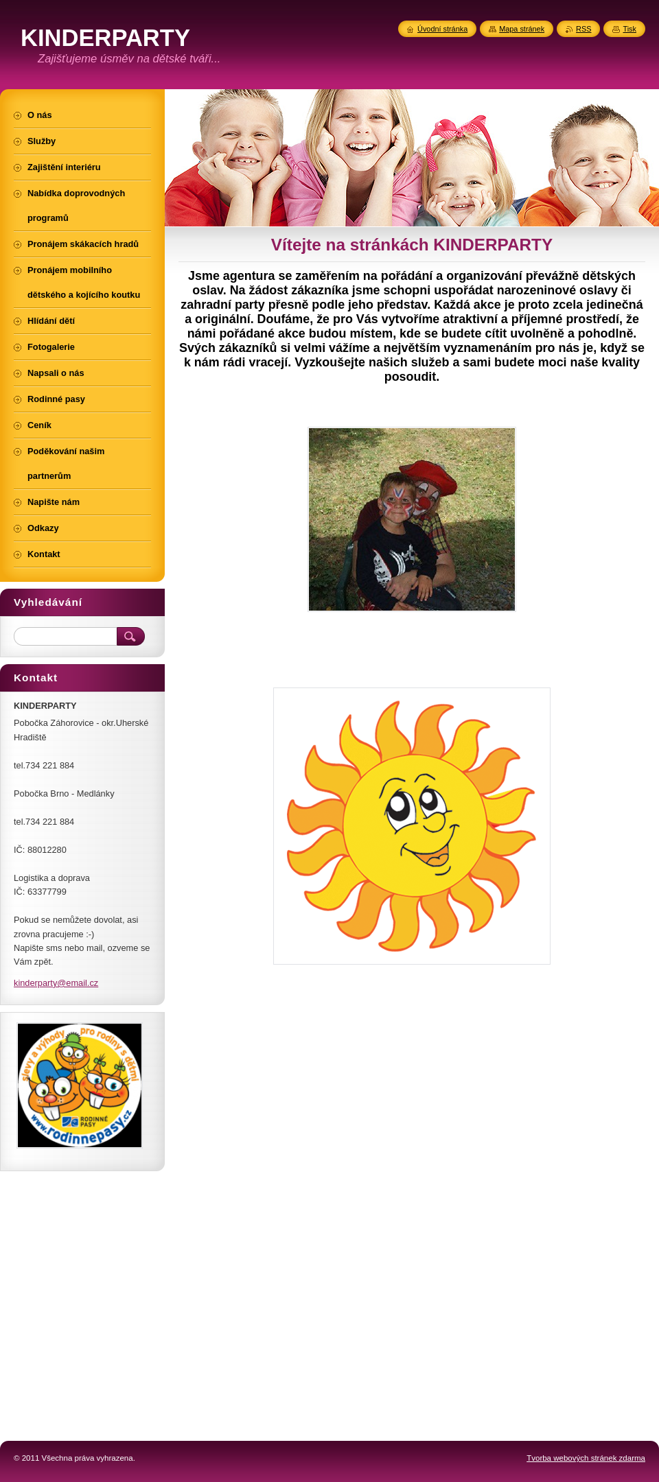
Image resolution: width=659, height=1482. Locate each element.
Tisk (629, 29)
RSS (583, 29)
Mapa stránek (521, 29)
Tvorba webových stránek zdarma (586, 1458)
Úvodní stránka (442, 29)
